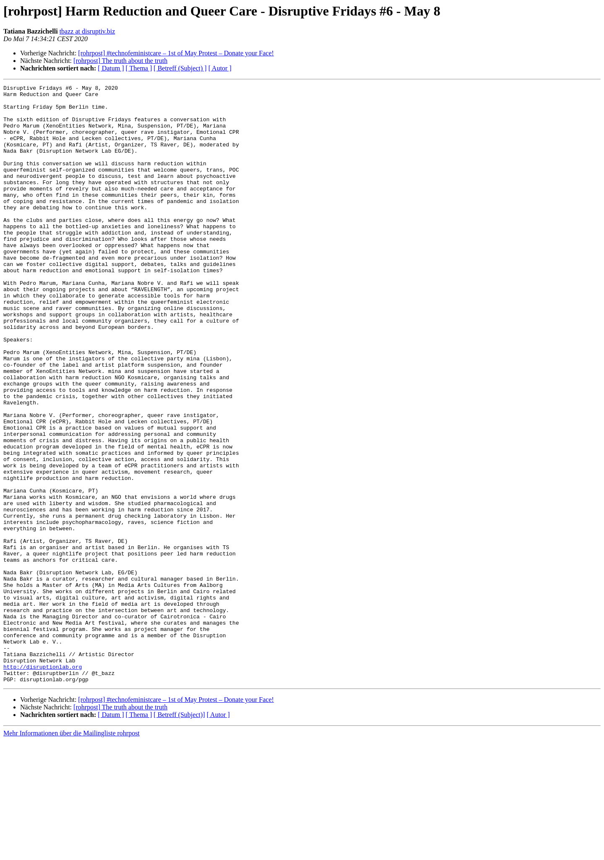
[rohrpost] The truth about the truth (120, 60)
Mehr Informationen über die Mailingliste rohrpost (71, 852)
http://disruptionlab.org (42, 783)
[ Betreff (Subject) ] (180, 68)
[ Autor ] (220, 68)
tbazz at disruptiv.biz (87, 31)
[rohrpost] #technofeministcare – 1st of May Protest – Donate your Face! (176, 53)
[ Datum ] (111, 68)
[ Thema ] (139, 68)
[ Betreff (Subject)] (179, 834)
